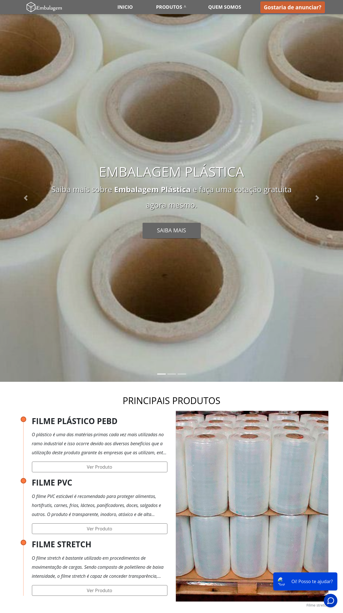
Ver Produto (99, 467)
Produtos (169, 7)
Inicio (125, 7)
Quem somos (224, 7)
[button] (25, 198)
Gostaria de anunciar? (293, 7)
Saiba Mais (171, 230)
